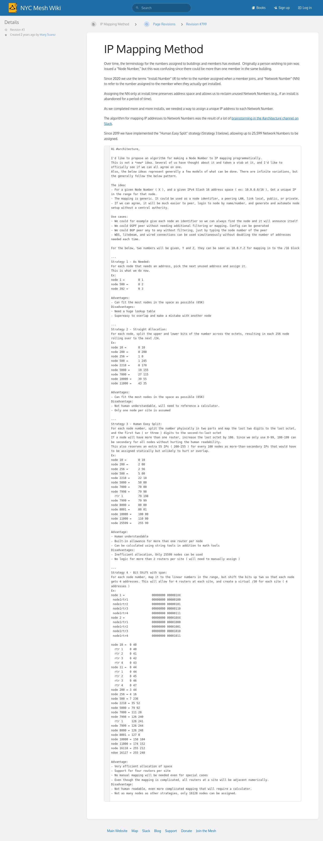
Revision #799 (196, 24)
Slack (146, 831)
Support (171, 831)
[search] (161, 8)
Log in (305, 8)
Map (134, 831)
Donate (186, 831)
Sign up (282, 8)
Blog (157, 831)
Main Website (117, 831)
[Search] (137, 8)
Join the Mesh (206, 831)
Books (258, 8)
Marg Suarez (47, 34)
